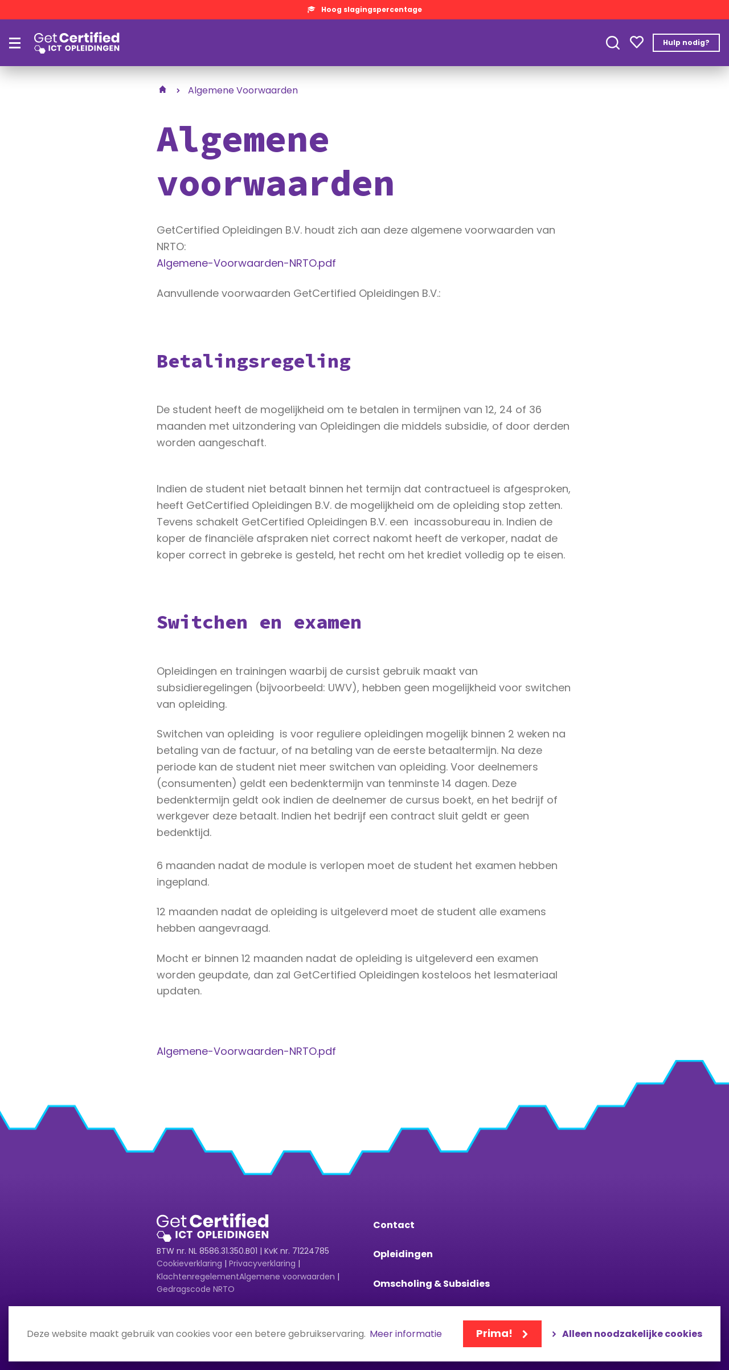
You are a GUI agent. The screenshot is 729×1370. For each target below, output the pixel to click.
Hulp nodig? (686, 42)
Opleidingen (403, 1254)
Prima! (494, 1333)
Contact (394, 1225)
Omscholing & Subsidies (431, 1283)
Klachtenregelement (198, 1276)
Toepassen (612, 42)
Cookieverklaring (189, 1263)
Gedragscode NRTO (196, 1289)
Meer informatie (406, 1334)
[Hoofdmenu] (15, 43)
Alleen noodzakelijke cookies (632, 1333)
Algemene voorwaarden (287, 1276)
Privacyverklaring (262, 1263)
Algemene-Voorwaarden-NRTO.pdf (246, 263)
